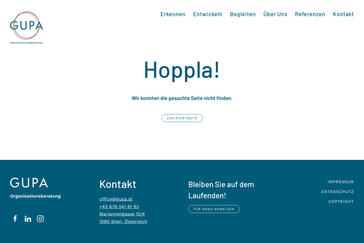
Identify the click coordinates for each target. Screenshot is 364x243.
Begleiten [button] (243, 14)
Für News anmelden (214, 209)
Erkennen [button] (173, 14)
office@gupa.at (116, 199)
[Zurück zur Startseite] (26, 27)
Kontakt (343, 14)
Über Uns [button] (275, 14)
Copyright (341, 201)
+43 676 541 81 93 (119, 206)
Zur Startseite (182, 118)
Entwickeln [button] (207, 14)
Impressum (341, 181)
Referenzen (310, 14)
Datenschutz (337, 191)
